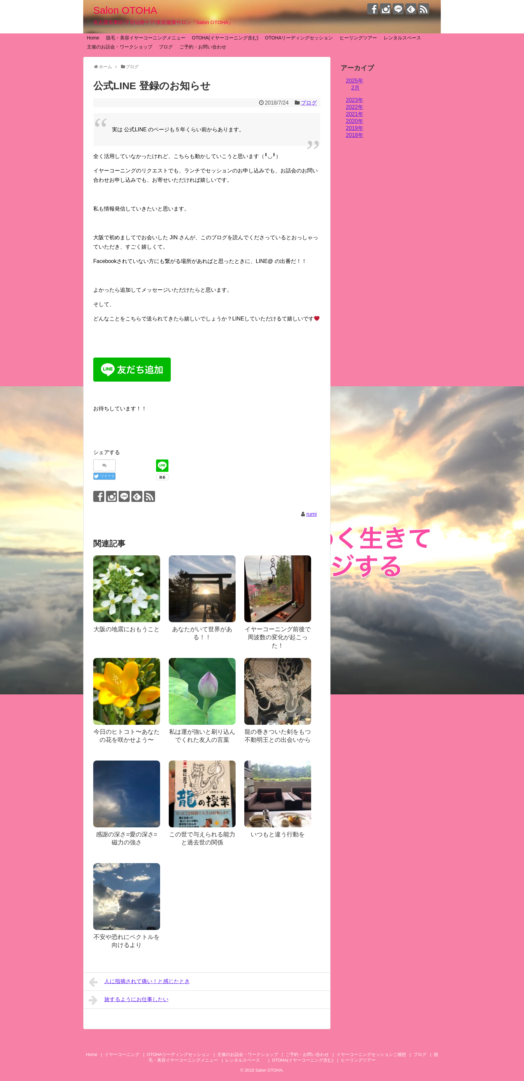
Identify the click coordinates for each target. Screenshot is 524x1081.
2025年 (354, 81)
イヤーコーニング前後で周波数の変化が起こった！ (278, 637)
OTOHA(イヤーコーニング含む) (225, 37)
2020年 (354, 121)
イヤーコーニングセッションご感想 (371, 1054)
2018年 (354, 135)
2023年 (354, 100)
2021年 (354, 114)
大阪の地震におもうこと (127, 629)
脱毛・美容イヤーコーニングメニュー (145, 37)
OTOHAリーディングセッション (299, 37)
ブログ (166, 46)
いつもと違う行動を (278, 834)
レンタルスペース (405, 37)
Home (93, 37)
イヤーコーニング (122, 1054)
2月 (355, 88)
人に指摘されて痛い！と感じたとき (139, 982)
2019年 (354, 128)
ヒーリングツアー (358, 37)
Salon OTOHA (125, 10)
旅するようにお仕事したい (128, 1000)
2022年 (354, 107)
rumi (311, 514)
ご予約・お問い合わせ (202, 46)
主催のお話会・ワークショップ (119, 46)
